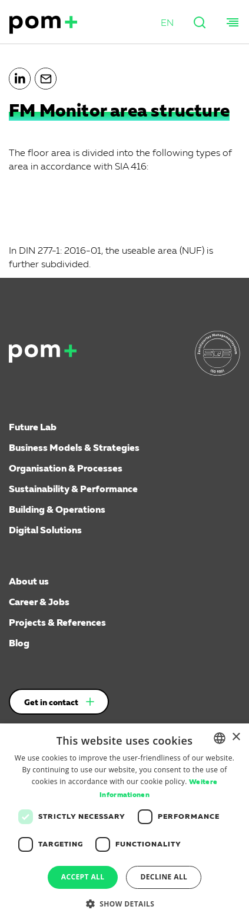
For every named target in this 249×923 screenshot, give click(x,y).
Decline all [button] (163, 877)
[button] (167, 24)
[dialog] (124, 823)
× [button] (235, 737)
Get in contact (51, 703)
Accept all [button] (83, 877)
